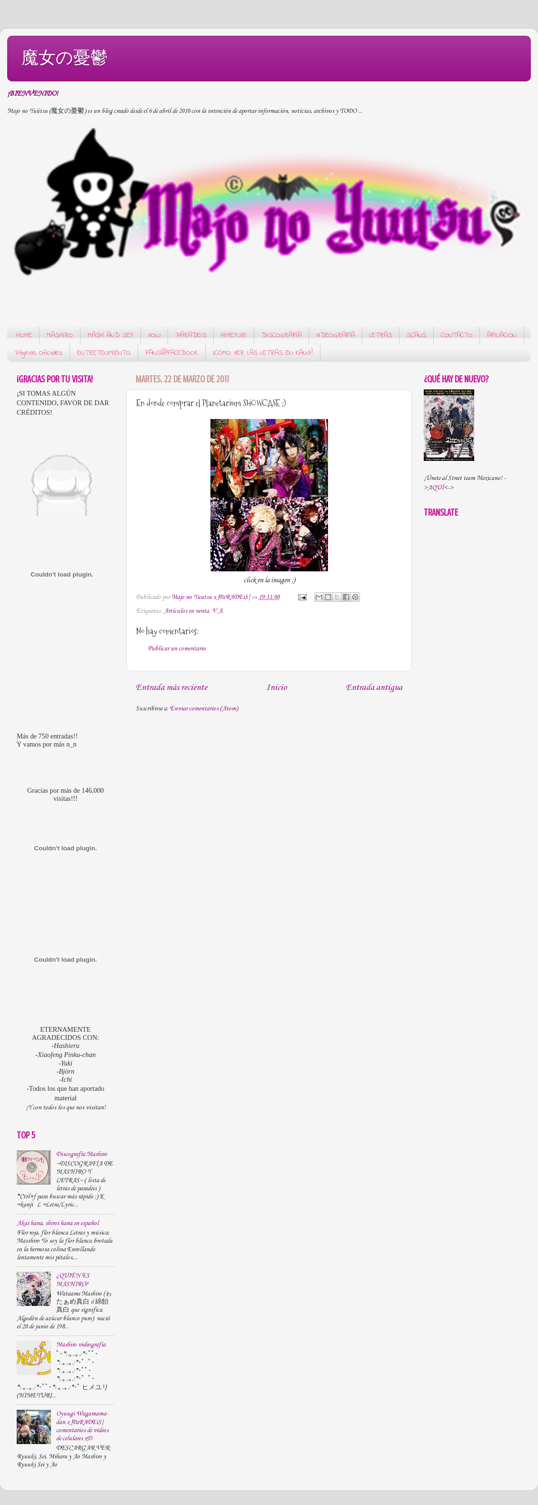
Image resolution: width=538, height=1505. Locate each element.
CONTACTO (456, 335)
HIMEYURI (234, 335)
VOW (154, 335)
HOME (24, 335)
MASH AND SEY (110, 335)
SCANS (416, 335)
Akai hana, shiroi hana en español (58, 1223)
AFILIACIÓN (502, 335)
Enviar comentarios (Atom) (204, 708)
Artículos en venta (186, 611)
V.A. (218, 611)
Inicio (276, 687)
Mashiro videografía (81, 1344)
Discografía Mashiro (81, 1154)
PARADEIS (190, 335)
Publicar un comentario (177, 648)
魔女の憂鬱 (64, 57)
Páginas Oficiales (38, 353)
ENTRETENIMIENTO (103, 353)
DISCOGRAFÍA (281, 335)
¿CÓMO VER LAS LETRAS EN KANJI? (263, 353)
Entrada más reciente (171, 687)
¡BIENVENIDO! (32, 94)
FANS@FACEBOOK (171, 353)
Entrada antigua (374, 687)
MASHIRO (60, 335)
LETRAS (380, 335)
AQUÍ (436, 487)
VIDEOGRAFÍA (335, 335)
